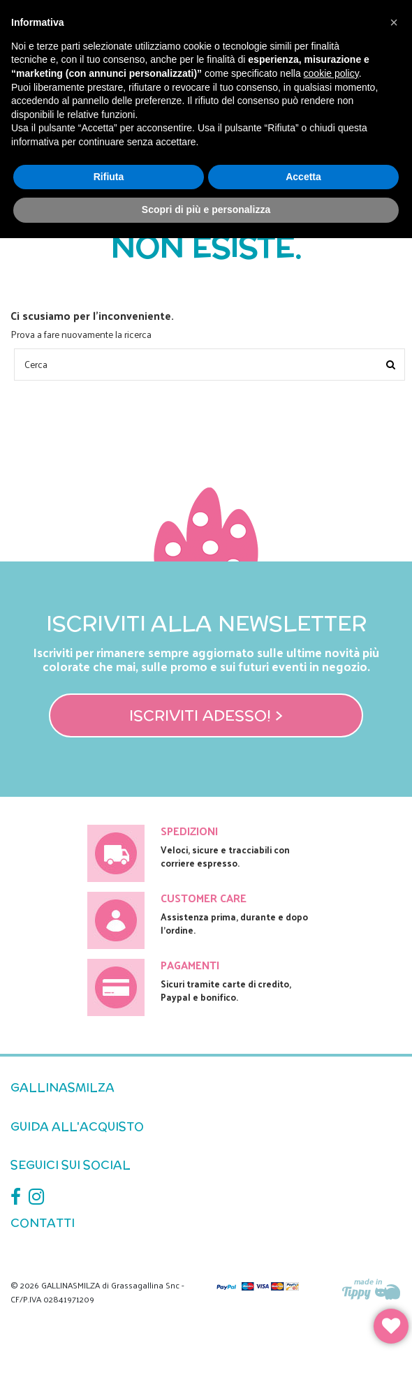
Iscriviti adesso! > (206, 715)
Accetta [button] (303, 176)
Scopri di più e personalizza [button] (206, 209)
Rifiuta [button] (109, 176)
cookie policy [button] (331, 73)
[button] (394, 22)
